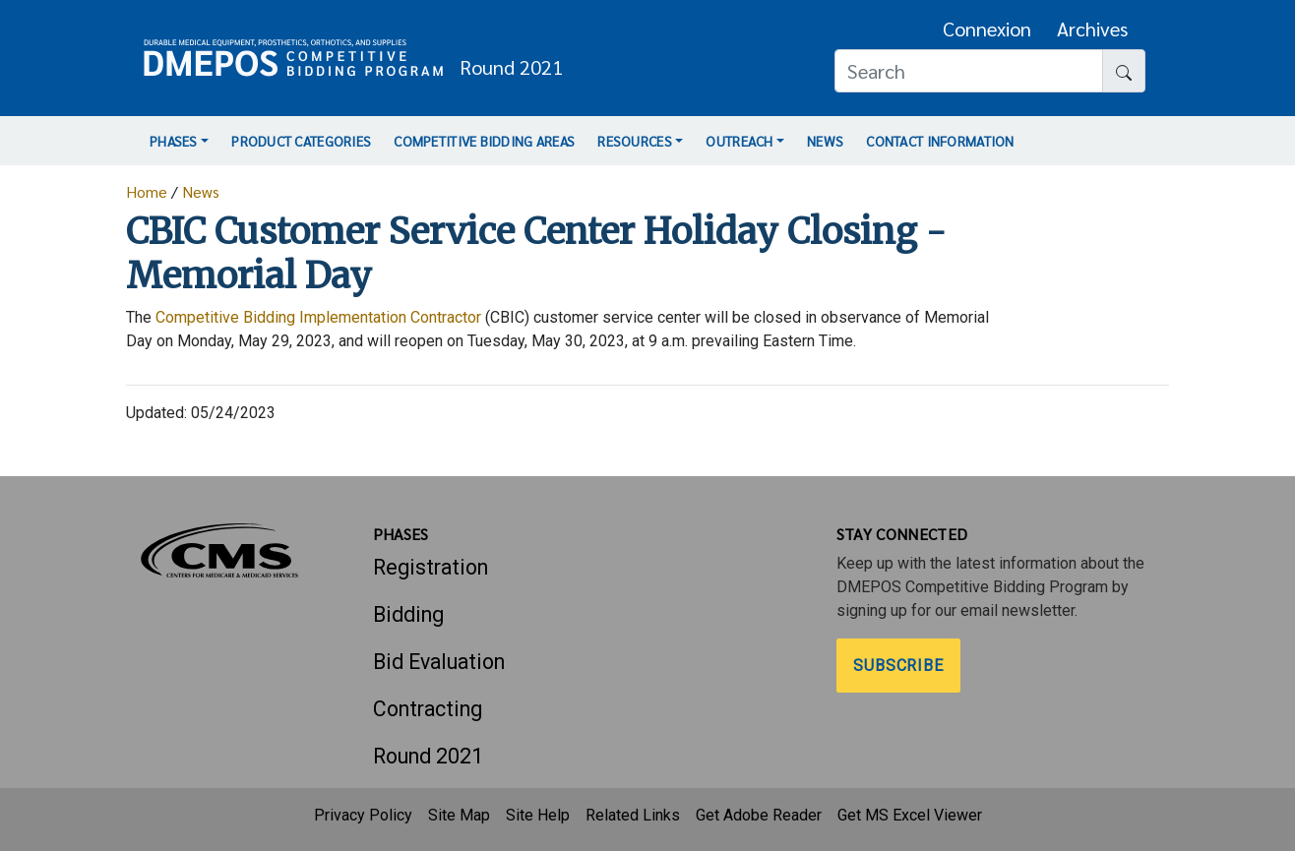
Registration (430, 567)
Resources (634, 141)
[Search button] (1124, 71)
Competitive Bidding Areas (484, 141)
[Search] (968, 70)
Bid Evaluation (439, 661)
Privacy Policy (363, 815)
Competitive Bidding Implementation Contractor (318, 317)
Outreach (739, 141)
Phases (174, 141)
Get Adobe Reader (759, 815)
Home (146, 191)
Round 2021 (428, 756)
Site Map (459, 815)
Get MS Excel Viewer (909, 815)
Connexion (987, 28)
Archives (1092, 28)
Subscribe (899, 665)
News (825, 141)
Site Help (538, 815)
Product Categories (301, 141)
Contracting (427, 709)
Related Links (633, 815)
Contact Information (940, 141)
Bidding (408, 614)
